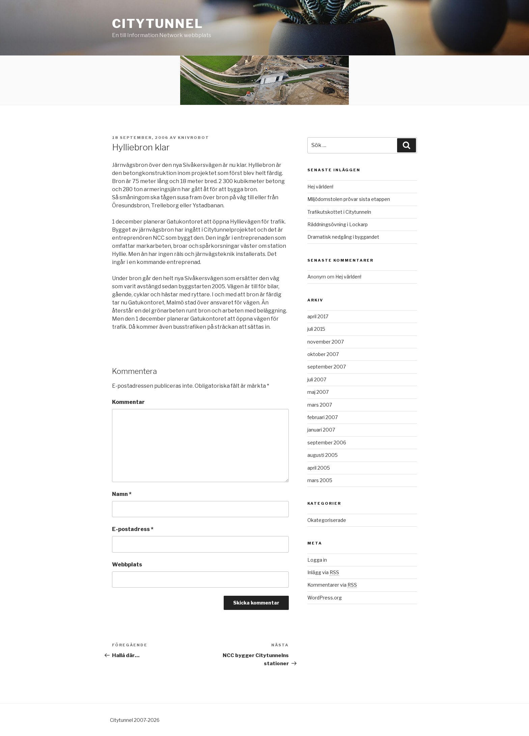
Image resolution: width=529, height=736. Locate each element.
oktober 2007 (323, 354)
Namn (122, 494)
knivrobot (193, 137)
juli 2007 (316, 379)
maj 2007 (318, 392)
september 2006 (326, 442)
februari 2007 (322, 417)
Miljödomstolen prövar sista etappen (348, 199)
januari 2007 (321, 430)
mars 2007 (319, 405)
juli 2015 (316, 329)
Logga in (317, 560)
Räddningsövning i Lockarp (337, 224)
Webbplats (127, 564)
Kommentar (128, 402)
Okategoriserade (326, 520)
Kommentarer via (332, 585)
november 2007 (325, 342)
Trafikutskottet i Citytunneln (339, 212)
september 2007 (326, 367)
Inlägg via (323, 572)
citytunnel (157, 23)
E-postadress (133, 529)
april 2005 (318, 468)
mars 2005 (319, 480)
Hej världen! (320, 186)
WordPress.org (324, 597)
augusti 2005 (322, 455)
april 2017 (317, 316)
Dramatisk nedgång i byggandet (343, 237)
